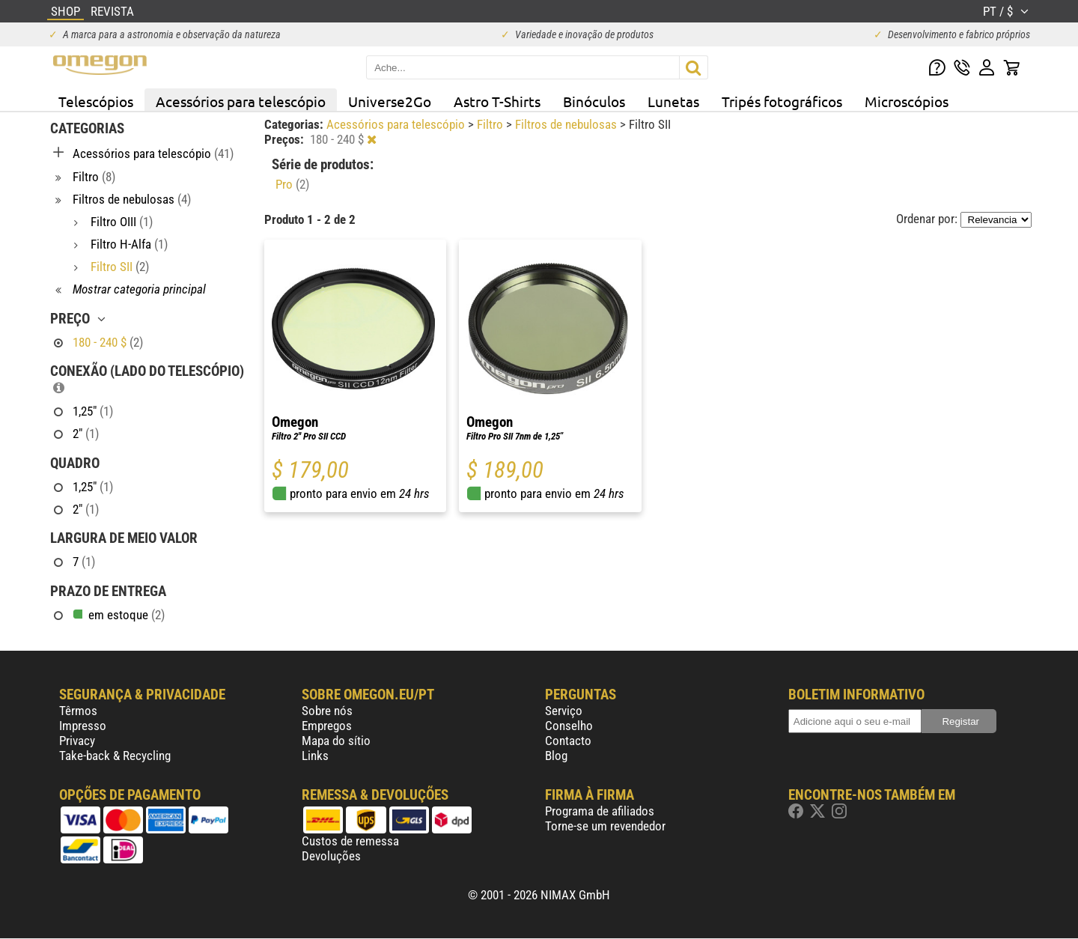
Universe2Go (389, 101)
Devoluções (331, 855)
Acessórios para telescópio (241, 101)
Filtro (491, 124)
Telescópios (95, 101)
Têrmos (78, 710)
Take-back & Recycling (115, 755)
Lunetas (673, 101)
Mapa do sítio (336, 740)
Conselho (569, 725)
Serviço (563, 710)
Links (315, 755)
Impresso (82, 725)
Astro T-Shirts (497, 101)
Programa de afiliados (599, 810)
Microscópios (906, 101)
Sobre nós (327, 710)
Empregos (327, 725)
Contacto (568, 740)
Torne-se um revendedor (605, 825)
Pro (292, 184)
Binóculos (594, 101)
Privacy (77, 740)
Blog (556, 755)
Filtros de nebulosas (567, 124)
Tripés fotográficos (782, 101)
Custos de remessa (350, 840)
